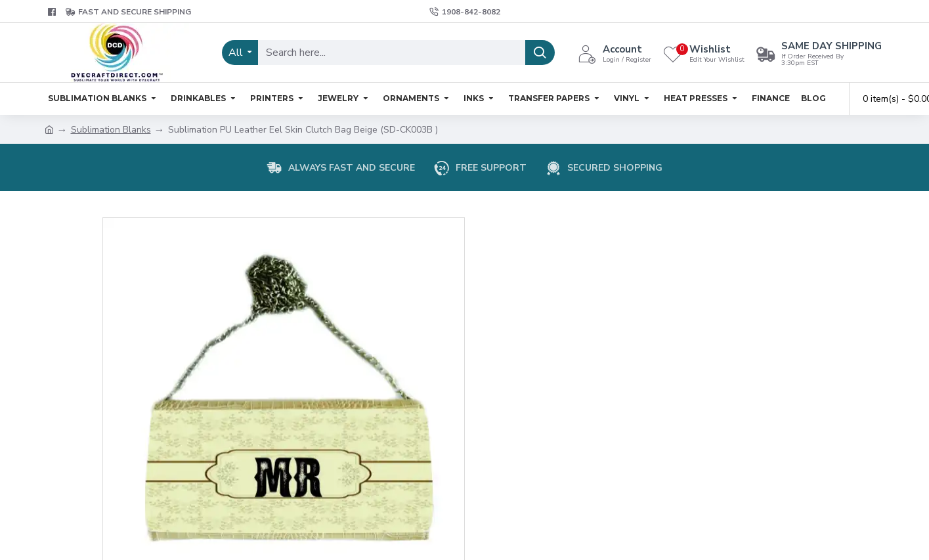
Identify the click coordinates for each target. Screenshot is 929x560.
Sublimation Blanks (111, 129)
